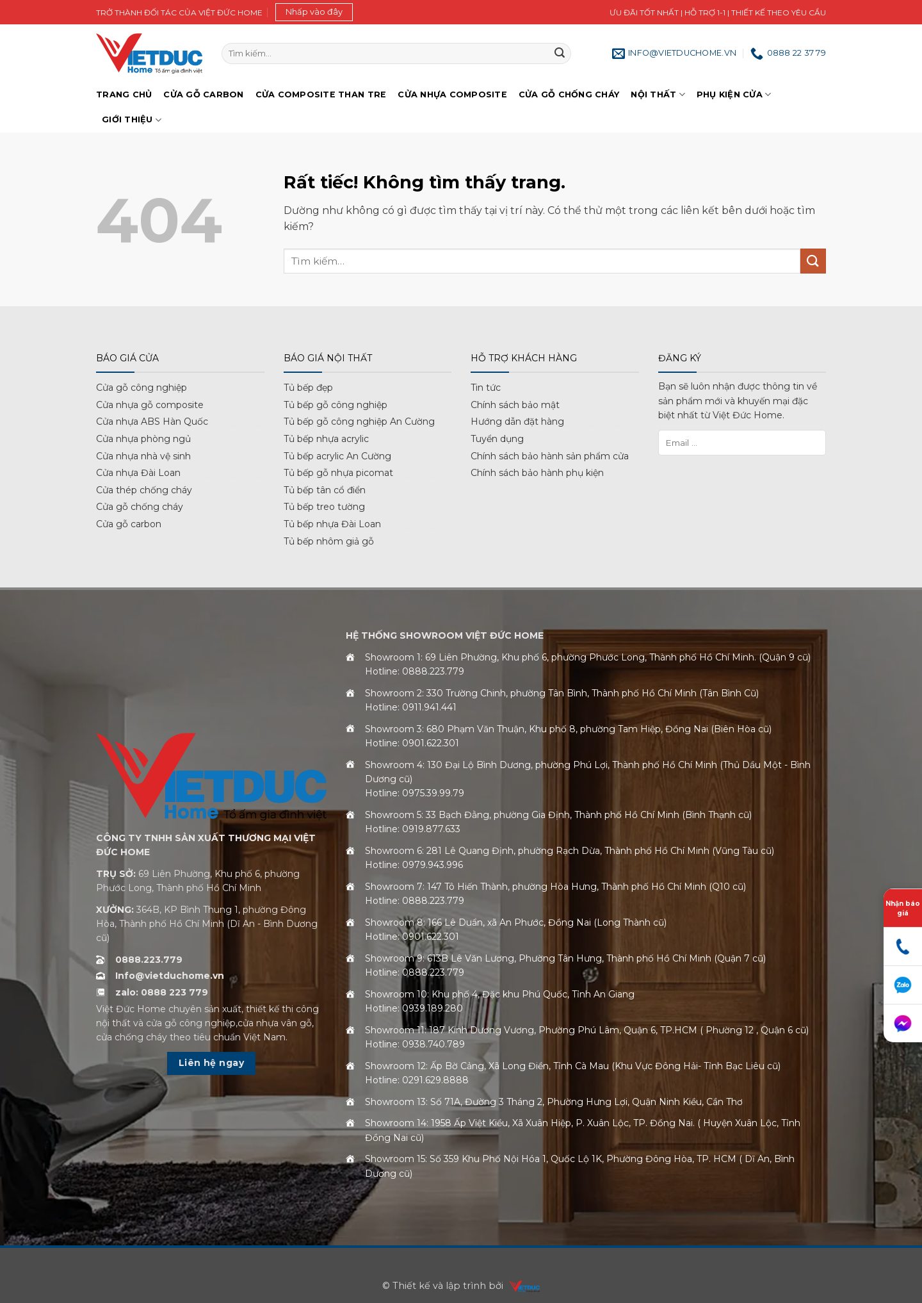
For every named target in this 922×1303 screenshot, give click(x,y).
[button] (314, 12)
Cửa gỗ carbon (128, 524)
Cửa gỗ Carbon (203, 94)
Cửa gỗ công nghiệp (141, 387)
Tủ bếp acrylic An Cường (337, 456)
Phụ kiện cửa (734, 94)
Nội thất (658, 94)
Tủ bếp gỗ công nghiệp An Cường (359, 421)
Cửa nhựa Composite (452, 94)
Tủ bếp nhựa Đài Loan (332, 524)
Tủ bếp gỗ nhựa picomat (338, 473)
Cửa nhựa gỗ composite (150, 405)
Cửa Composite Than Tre (321, 94)
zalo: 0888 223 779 (161, 992)
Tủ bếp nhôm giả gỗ (329, 541)
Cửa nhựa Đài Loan (138, 473)
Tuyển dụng (497, 439)
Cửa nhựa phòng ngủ (143, 439)
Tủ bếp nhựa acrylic (326, 439)
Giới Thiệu (131, 120)
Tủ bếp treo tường (324, 506)
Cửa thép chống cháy (144, 490)
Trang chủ (124, 94)
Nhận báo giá (903, 908)
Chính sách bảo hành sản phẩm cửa (550, 456)
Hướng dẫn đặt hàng (517, 421)
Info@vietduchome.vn (169, 975)
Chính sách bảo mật (515, 405)
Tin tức (486, 387)
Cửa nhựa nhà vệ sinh (143, 456)
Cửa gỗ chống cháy (569, 94)
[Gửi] (559, 54)
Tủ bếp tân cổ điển (325, 490)
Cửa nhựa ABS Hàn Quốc (152, 421)
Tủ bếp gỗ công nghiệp (335, 405)
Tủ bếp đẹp (308, 387)
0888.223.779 (148, 959)
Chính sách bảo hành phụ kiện (537, 473)
